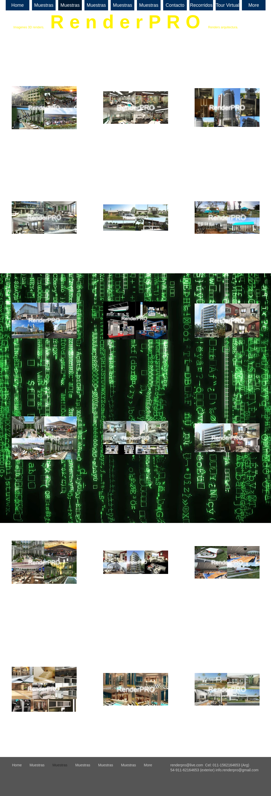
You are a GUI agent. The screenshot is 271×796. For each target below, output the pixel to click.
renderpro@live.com (186, 765)
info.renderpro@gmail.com (237, 770)
